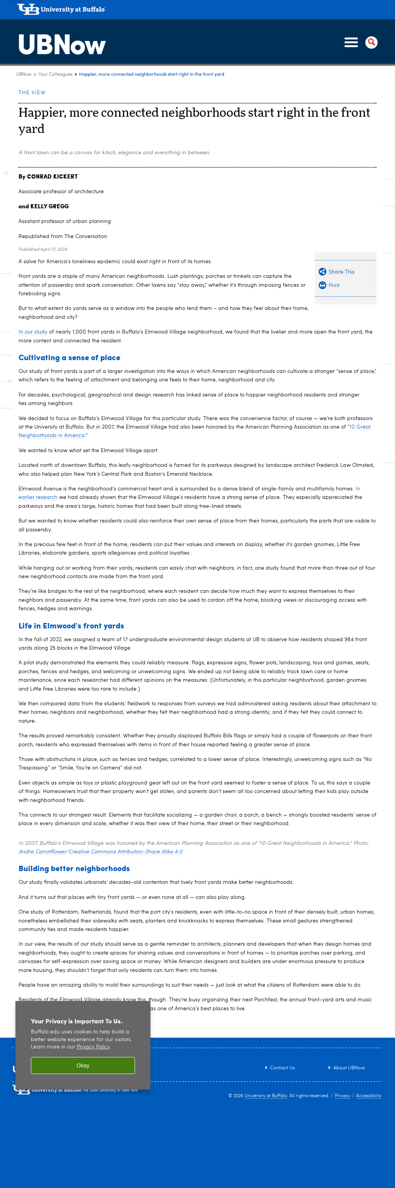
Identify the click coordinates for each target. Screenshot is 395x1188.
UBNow (61, 42)
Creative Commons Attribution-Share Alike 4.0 (125, 851)
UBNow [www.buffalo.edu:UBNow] (24, 74)
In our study (33, 332)
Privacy (342, 1096)
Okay (82, 1065)
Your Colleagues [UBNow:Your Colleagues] (55, 74)
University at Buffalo (266, 1096)
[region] (82, 1045)
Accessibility (368, 1096)
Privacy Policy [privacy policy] (93, 1047)
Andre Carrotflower (42, 851)
